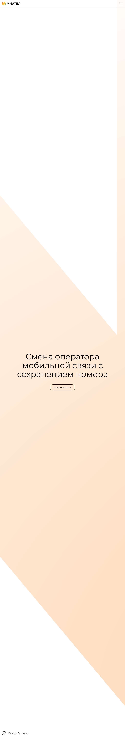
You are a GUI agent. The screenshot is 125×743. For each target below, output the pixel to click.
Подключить (62, 387)
